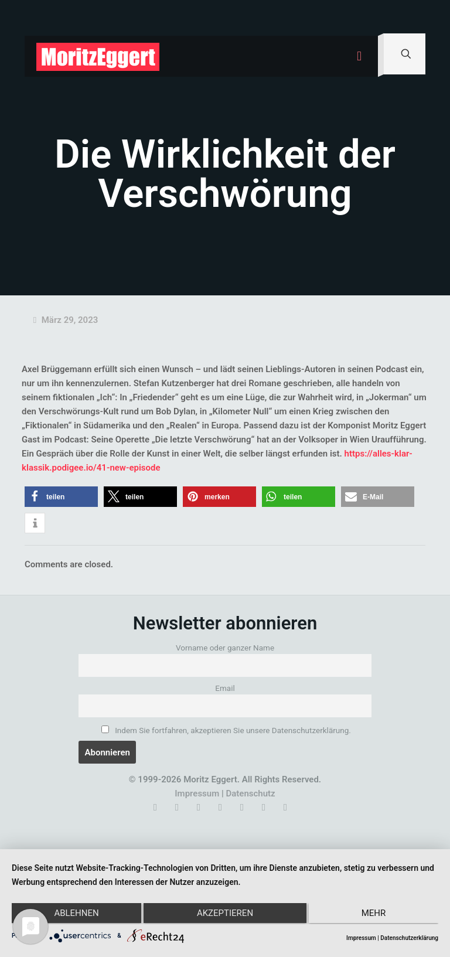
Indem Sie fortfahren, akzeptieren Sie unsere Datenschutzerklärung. (226, 730)
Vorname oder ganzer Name (225, 647)
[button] (61, 496)
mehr (375, 914)
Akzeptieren (225, 914)
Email (224, 688)
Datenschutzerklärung (409, 938)
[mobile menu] (359, 56)
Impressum (197, 793)
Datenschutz (250, 793)
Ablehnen (75, 914)
